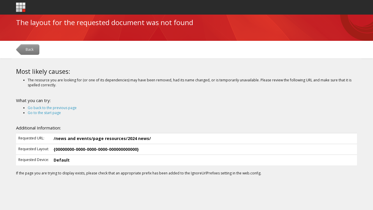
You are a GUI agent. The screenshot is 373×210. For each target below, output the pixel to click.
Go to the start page (44, 112)
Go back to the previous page (52, 107)
